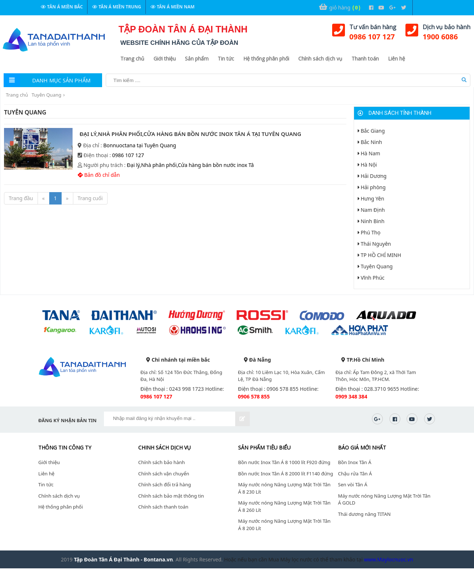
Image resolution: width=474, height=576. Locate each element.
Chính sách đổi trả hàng (164, 484)
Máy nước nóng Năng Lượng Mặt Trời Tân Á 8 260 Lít (284, 506)
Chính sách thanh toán (163, 506)
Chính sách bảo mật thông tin (171, 496)
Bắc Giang (371, 130)
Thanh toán (365, 58)
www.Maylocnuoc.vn (388, 559)
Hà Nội (367, 164)
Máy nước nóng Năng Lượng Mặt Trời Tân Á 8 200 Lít (284, 525)
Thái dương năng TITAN (364, 514)
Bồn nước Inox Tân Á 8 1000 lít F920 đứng (284, 462)
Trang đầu (21, 198)
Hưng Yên (371, 198)
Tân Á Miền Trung (116, 7)
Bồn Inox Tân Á (354, 462)
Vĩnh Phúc (371, 277)
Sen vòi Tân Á (352, 484)
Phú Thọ (369, 232)
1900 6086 (440, 37)
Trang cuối (90, 198)
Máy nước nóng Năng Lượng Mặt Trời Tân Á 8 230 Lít (284, 488)
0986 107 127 (372, 37)
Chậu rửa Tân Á (355, 473)
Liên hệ (396, 58)
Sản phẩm (197, 58)
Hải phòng (372, 187)
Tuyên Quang (47, 95)
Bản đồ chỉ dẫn (99, 174)
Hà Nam (369, 153)
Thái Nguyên (374, 243)
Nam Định (371, 209)
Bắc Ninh (370, 142)
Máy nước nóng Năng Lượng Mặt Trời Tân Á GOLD (384, 499)
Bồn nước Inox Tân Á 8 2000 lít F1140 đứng (285, 473)
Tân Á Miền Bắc (62, 7)
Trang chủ (132, 58)
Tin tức (226, 58)
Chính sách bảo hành (161, 462)
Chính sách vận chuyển (163, 473)
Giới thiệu (165, 58)
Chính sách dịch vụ (320, 58)
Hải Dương (372, 175)
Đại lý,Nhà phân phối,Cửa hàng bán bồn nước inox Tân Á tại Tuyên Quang (190, 133)
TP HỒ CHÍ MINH (379, 255)
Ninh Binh (371, 221)
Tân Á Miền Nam (173, 7)
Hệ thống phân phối (266, 58)
